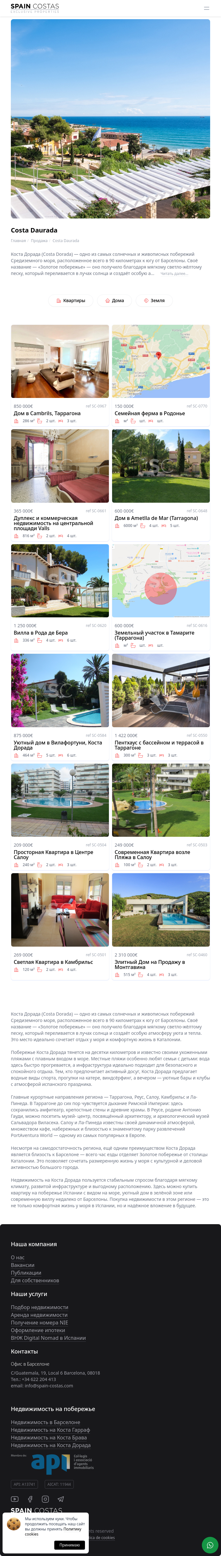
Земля (154, 300)
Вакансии (22, 1265)
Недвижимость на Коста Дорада (51, 1445)
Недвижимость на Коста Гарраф (50, 1429)
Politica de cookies (98, 1537)
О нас (18, 1257)
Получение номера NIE (39, 1322)
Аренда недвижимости (39, 1314)
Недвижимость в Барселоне (45, 1422)
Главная (18, 240)
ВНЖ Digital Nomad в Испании (48, 1337)
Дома (114, 300)
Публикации (26, 1272)
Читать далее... (174, 273)
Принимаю (69, 1545)
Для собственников (35, 1280)
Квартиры (70, 300)
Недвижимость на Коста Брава (49, 1437)
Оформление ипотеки (38, 1330)
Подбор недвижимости (39, 1307)
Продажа (39, 240)
